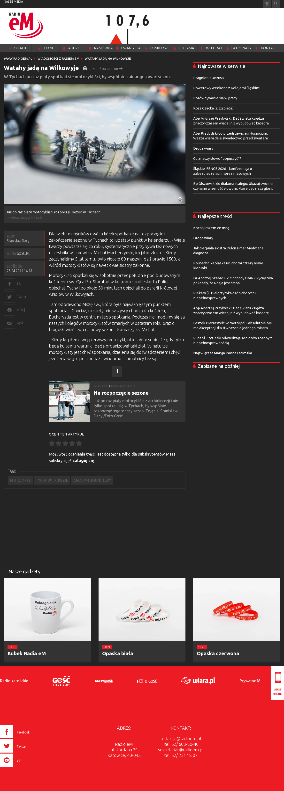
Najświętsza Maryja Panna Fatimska (222, 353)
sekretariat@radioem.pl (181, 749)
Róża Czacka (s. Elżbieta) (213, 108)
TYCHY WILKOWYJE (52, 480)
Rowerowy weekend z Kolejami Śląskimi (226, 88)
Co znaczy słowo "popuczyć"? (217, 158)
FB (19, 284)
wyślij (20, 323)
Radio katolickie (14, 681)
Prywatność (250, 681)
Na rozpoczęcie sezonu (121, 393)
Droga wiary (203, 148)
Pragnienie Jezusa (208, 78)
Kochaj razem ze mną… (213, 228)
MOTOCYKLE (20, 480)
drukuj (21, 310)
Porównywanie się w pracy (215, 98)
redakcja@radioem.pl (181, 738)
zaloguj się (83, 460)
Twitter (21, 297)
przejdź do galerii (103, 69)
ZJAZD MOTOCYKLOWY (92, 480)
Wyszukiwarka (276, 4)
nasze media (13, 1)
